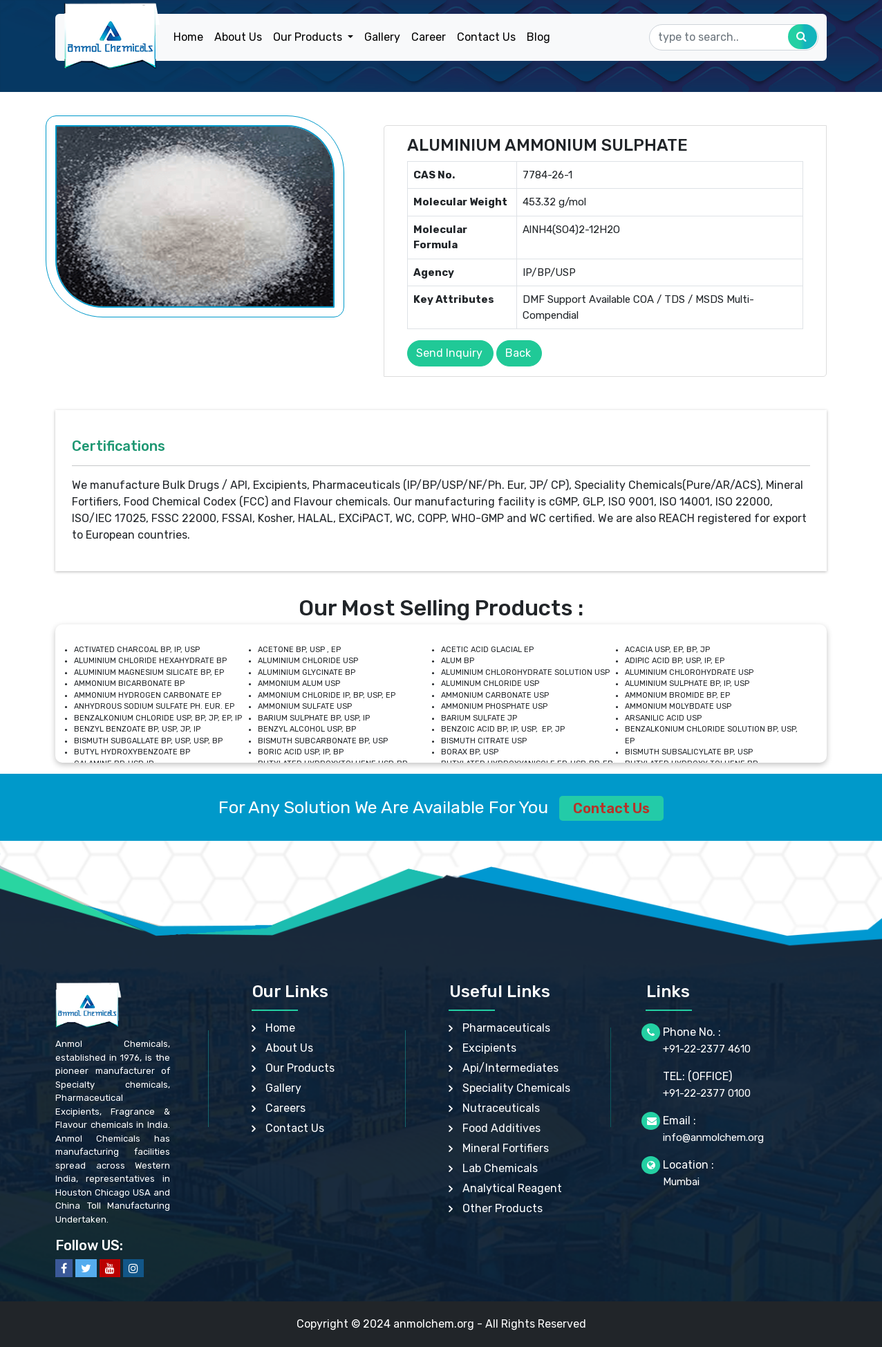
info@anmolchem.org (713, 1137)
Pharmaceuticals (506, 1027)
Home (188, 37)
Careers (285, 1108)
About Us (238, 37)
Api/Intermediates (510, 1068)
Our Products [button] (309, 37)
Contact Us (486, 37)
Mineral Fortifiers (505, 1148)
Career (428, 37)
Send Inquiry (449, 353)
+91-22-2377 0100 (707, 1093)
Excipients (489, 1048)
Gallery (382, 37)
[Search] (733, 37)
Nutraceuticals (501, 1108)
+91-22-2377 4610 (707, 1049)
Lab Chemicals (500, 1168)
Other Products (502, 1208)
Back (518, 353)
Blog (538, 37)
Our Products (300, 1068)
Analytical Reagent (512, 1188)
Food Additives (501, 1128)
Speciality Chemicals (516, 1088)
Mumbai (681, 1182)
